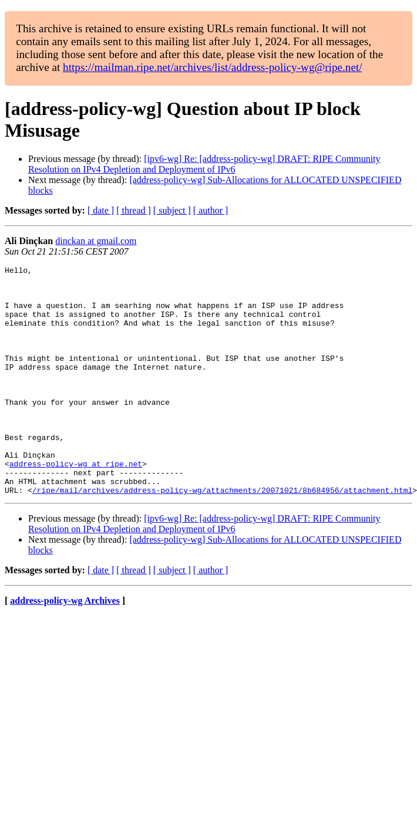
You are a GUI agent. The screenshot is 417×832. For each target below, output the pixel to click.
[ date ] (101, 210)
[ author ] (210, 210)
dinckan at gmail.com (95, 241)
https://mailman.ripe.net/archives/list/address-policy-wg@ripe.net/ (212, 67)
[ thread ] (133, 210)
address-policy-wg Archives (65, 646)
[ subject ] (172, 210)
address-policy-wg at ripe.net (75, 504)
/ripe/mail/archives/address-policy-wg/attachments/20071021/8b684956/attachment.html (222, 535)
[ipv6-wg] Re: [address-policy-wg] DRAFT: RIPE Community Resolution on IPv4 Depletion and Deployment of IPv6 (204, 164)
